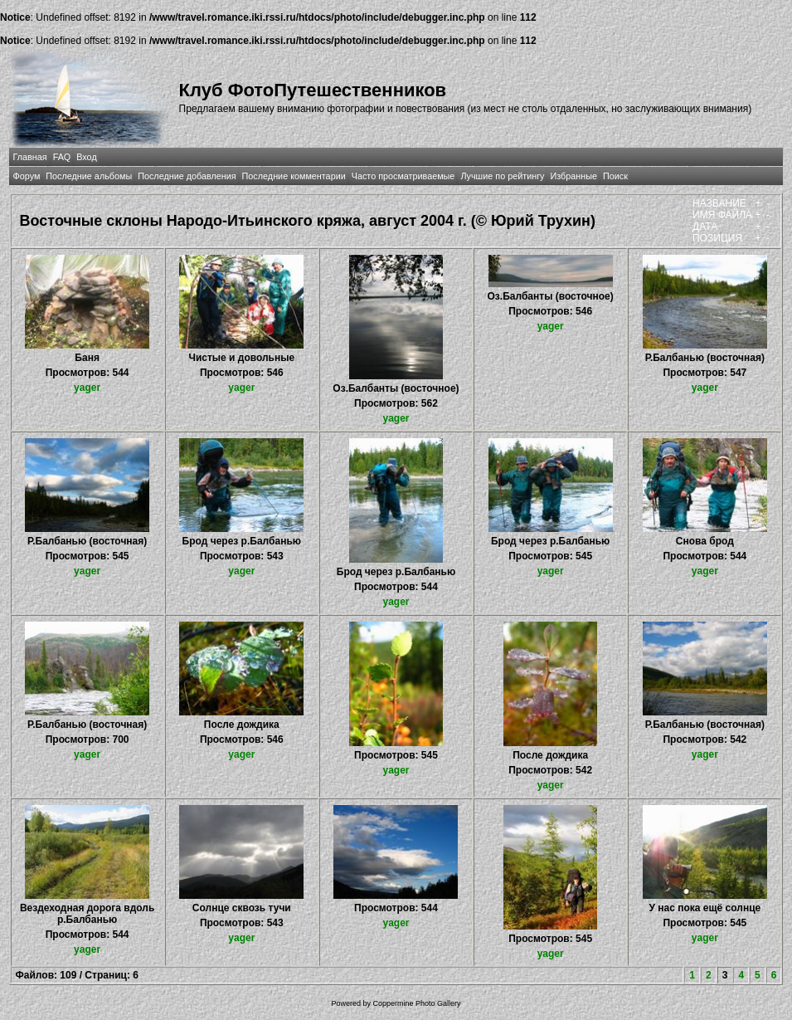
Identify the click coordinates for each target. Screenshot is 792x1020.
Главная (30, 157)
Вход (86, 157)
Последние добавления (187, 176)
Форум (27, 176)
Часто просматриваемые (403, 176)
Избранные (573, 176)
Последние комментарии (294, 176)
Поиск (615, 176)
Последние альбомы (89, 176)
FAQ (62, 157)
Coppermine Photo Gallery (416, 1003)
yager (87, 387)
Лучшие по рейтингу (502, 176)
